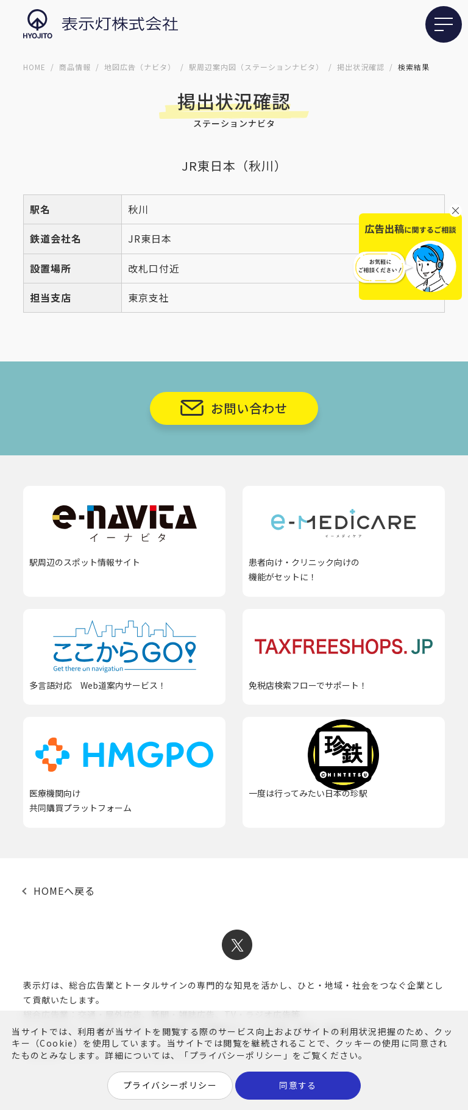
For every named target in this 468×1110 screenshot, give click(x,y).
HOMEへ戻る (64, 890)
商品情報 (75, 67)
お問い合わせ (249, 408)
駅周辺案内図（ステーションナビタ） (256, 67)
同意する (298, 1085)
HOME (34, 67)
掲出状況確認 (361, 67)
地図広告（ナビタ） (140, 67)
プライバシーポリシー (170, 1085)
